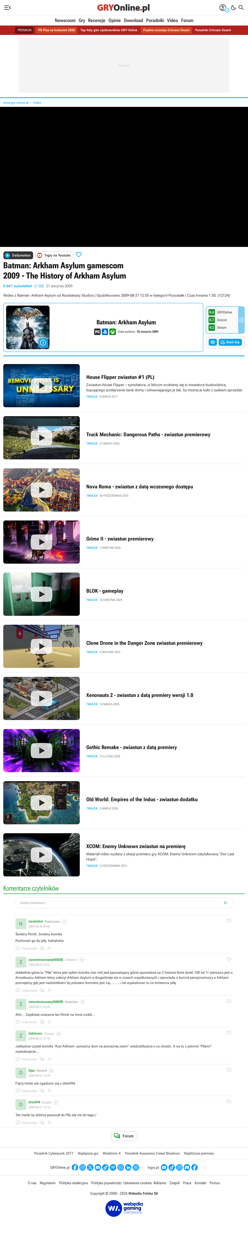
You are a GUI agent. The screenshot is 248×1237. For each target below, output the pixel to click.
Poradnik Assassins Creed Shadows (152, 1153)
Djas (31, 1070)
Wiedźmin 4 (112, 1153)
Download (133, 20)
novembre (35, 921)
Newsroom (65, 20)
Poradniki (155, 20)
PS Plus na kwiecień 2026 (53, 30)
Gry (82, 20)
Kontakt (200, 1183)
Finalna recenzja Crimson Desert (168, 30)
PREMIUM (19, 30)
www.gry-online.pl (16, 103)
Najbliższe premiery (199, 1153)
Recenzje (96, 20)
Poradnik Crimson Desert (217, 30)
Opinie (114, 20)
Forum (187, 20)
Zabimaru (35, 1033)
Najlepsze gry (88, 1153)
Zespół (174, 1183)
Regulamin (48, 1183)
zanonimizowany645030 (45, 960)
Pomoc (214, 1183)
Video (172, 20)
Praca (187, 1183)
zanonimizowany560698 (45, 1002)
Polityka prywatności (106, 1183)
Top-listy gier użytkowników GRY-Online (108, 30)
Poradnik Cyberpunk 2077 (53, 1153)
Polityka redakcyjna (73, 1183)
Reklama (159, 1183)
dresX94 (34, 1102)
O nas (33, 1183)
